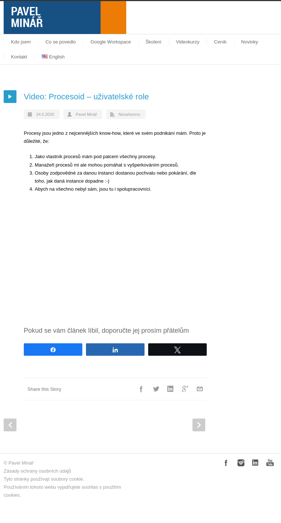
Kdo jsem (21, 42)
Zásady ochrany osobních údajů (37, 471)
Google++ (185, 389)
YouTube (270, 462)
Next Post (198, 425)
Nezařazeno (129, 114)
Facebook (141, 389)
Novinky (249, 42)
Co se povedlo (60, 42)
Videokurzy (187, 42)
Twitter (156, 389)
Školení (153, 42)
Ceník (220, 42)
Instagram (240, 462)
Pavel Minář (86, 114)
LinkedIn (170, 389)
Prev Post (10, 425)
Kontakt (19, 57)
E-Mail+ (199, 389)
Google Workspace (110, 42)
